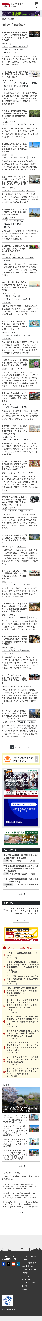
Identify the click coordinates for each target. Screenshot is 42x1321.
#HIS (4, 83)
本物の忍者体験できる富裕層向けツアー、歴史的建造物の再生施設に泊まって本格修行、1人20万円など (15, 36)
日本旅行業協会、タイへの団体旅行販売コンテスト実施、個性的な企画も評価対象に (14, 212)
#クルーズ (16, 296)
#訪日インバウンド (9, 52)
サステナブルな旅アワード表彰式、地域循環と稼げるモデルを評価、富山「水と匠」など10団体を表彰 (14, 574)
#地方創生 (23, 46)
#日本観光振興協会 (9, 653)
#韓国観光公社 (8, 89)
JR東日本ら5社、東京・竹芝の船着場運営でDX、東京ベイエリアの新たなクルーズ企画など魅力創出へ (14, 286)
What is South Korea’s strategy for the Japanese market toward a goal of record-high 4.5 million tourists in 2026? (20, 1195)
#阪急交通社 (28, 439)
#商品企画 (13, 46)
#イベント (6, 650)
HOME (4, 19)
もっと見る (21, 894)
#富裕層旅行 (7, 49)
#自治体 (30, 472)
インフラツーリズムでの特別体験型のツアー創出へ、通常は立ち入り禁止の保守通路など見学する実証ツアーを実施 (14, 714)
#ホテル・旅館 (8, 124)
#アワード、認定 (18, 190)
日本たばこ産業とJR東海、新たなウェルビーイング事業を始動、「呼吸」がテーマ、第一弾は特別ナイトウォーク (14, 325)
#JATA (5, 221)
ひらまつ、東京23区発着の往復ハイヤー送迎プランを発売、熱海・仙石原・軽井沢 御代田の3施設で (14, 115)
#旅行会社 (6, 86)
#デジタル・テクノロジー (12, 299)
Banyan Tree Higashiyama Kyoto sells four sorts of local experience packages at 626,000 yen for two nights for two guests (21, 1204)
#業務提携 (16, 86)
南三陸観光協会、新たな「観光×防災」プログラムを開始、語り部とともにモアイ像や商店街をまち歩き (14, 147)
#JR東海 (6, 335)
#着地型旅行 (18, 49)
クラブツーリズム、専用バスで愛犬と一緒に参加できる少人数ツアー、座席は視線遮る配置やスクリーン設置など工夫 (14, 607)
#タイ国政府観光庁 (16, 221)
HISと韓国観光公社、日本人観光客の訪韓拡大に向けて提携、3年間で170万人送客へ (15, 74)
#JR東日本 (6, 257)
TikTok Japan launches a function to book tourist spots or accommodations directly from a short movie (19, 1186)
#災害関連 (32, 157)
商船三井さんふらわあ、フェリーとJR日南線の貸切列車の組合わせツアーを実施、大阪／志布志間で (14, 397)
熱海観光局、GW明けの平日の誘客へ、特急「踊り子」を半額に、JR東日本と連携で (15, 249)
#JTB (4, 511)
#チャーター (13, 83)
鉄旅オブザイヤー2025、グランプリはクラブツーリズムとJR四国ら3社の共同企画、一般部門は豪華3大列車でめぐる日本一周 (15, 180)
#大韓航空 (33, 83)
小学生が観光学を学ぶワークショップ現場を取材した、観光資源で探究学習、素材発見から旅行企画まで (14, 640)
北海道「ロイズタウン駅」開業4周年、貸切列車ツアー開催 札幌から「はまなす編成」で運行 (15, 362)
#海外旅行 (25, 86)
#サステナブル (15, 584)
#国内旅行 (23, 157)
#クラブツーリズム (9, 617)
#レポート (16, 650)
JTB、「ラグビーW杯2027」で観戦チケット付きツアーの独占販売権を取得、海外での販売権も (14, 679)
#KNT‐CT (6, 190)
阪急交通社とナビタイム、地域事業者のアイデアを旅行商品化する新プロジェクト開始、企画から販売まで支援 (14, 430)
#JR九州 (6, 407)
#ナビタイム (7, 439)
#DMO (5, 46)
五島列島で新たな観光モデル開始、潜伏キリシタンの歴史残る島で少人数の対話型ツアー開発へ (14, 539)
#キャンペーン (18, 257)
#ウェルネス (15, 335)
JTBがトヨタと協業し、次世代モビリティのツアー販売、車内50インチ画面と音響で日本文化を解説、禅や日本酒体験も (14, 501)
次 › (29, 746)
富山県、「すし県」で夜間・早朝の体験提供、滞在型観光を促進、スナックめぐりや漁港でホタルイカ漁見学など (14, 465)
